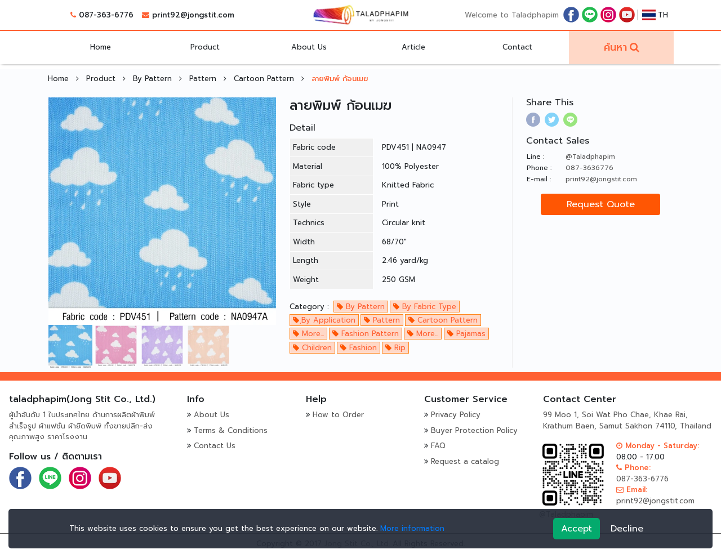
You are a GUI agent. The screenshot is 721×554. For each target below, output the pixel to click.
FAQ (438, 445)
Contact (517, 47)
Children (312, 347)
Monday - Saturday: (657, 445)
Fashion (358, 347)
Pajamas (466, 333)
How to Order (338, 414)
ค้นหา (615, 47)
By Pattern (154, 78)
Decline (627, 528)
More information (412, 528)
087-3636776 (589, 168)
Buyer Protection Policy (474, 430)
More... (308, 333)
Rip (395, 347)
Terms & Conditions (231, 430)
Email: (631, 489)
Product (205, 47)
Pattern (204, 78)
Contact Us (214, 445)
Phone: (633, 467)
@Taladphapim (590, 156)
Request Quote (601, 204)
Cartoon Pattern (265, 78)
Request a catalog (465, 461)
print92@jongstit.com (193, 15)
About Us (309, 47)
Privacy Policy (455, 414)
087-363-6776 (106, 15)
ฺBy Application (324, 320)
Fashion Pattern (365, 333)
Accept (576, 528)
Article (413, 47)
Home (100, 47)
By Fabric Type (424, 306)
